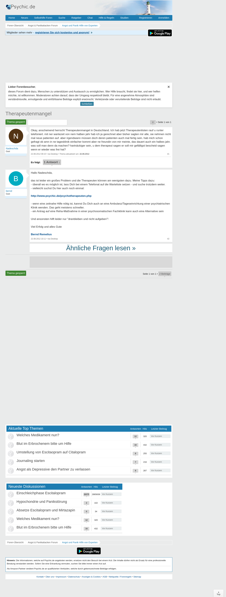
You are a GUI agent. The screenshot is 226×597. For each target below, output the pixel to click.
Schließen (87, 103)
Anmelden (163, 17)
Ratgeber (76, 17)
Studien (124, 17)
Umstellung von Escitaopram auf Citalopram (51, 452)
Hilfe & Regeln (106, 17)
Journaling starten (31, 461)
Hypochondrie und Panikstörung (42, 502)
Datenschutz (74, 577)
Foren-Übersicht (15, 542)
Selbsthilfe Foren (43, 17)
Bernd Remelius (41, 234)
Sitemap (137, 577)
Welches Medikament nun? (38, 435)
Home (12, 17)
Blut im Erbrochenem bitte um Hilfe (44, 444)
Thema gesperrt (16, 122)
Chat (90, 17)
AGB (105, 577)
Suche (61, 17)
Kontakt (40, 577)
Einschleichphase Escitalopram (41, 493)
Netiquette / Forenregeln (120, 577)
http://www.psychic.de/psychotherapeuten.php (61, 195)
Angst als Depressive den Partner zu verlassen (53, 469)
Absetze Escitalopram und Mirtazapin (46, 510)
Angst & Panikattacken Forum (43, 542)
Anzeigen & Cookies (91, 577)
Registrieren (145, 17)
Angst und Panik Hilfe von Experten (80, 542)
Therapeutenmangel (28, 113)
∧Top (218, 593)
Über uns (50, 577)
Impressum (61, 577)
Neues (24, 17)
